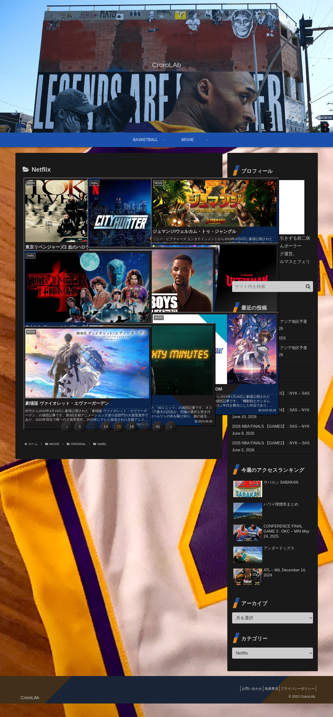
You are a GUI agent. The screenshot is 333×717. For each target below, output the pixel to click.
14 (106, 427)
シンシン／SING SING (254, 379)
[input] (272, 286)
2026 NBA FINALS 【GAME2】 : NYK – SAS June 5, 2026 (270, 459)
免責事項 (267, 702)
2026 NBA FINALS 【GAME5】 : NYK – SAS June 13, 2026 (270, 404)
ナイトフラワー (247, 389)
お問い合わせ (246, 702)
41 (158, 427)
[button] (308, 286)
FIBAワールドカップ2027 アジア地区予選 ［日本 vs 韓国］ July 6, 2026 (272, 325)
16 (132, 427)
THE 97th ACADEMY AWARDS (262, 340)
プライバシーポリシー (296, 702)
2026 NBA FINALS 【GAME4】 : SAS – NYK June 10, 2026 (270, 422)
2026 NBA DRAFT (249, 368)
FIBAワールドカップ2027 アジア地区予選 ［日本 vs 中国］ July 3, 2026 (272, 354)
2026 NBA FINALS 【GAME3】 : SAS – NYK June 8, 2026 (270, 440)
